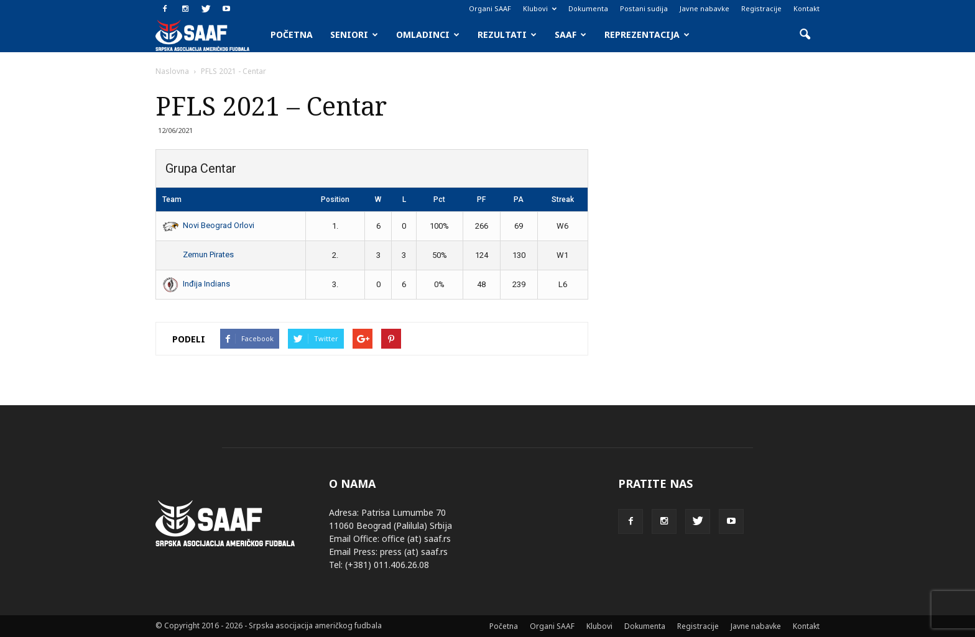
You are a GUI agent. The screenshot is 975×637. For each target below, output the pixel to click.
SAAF (570, 34)
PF (481, 199)
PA (519, 199)
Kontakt (806, 8)
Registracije (761, 8)
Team (172, 199)
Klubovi (540, 8)
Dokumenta (588, 8)
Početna (291, 34)
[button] (805, 35)
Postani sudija (644, 8)
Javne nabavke (704, 8)
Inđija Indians (196, 283)
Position (335, 199)
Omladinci (428, 34)
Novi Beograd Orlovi (208, 225)
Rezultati (507, 34)
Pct (439, 199)
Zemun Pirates (198, 254)
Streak (563, 199)
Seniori (354, 34)
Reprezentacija (647, 34)
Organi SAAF (490, 8)
